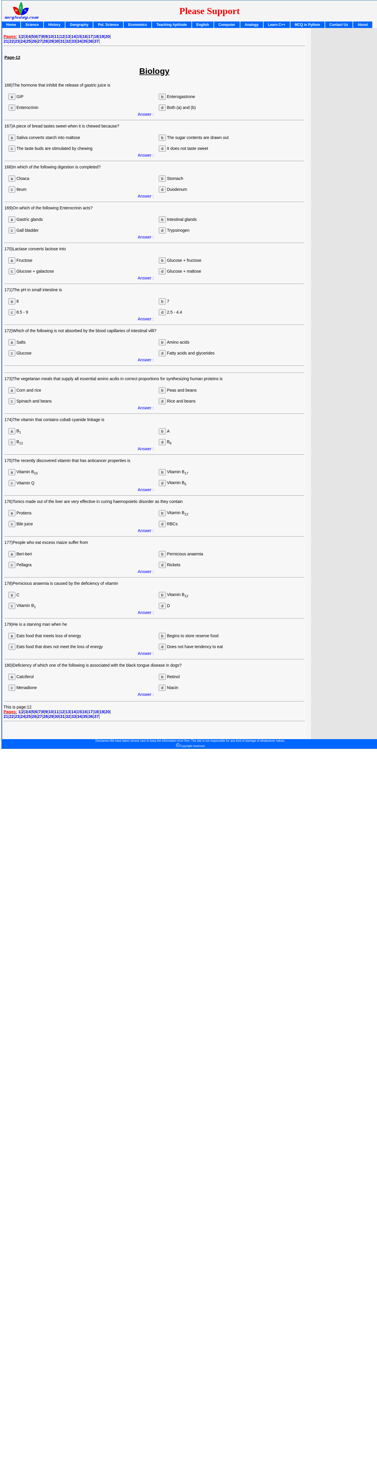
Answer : (146, 114)
